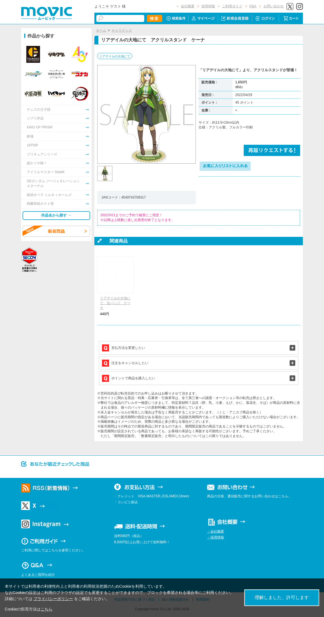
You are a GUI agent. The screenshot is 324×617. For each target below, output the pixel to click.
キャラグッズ (122, 30)
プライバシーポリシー (53, 598)
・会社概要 (215, 531)
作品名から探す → (56, 215)
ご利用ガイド (232, 6)
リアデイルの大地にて (114, 56)
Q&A (252, 6)
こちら (46, 609)
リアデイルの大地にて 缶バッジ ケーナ (115, 303)
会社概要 (187, 6)
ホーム (101, 30)
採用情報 (208, 6)
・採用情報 (215, 537)
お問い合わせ (273, 6)
